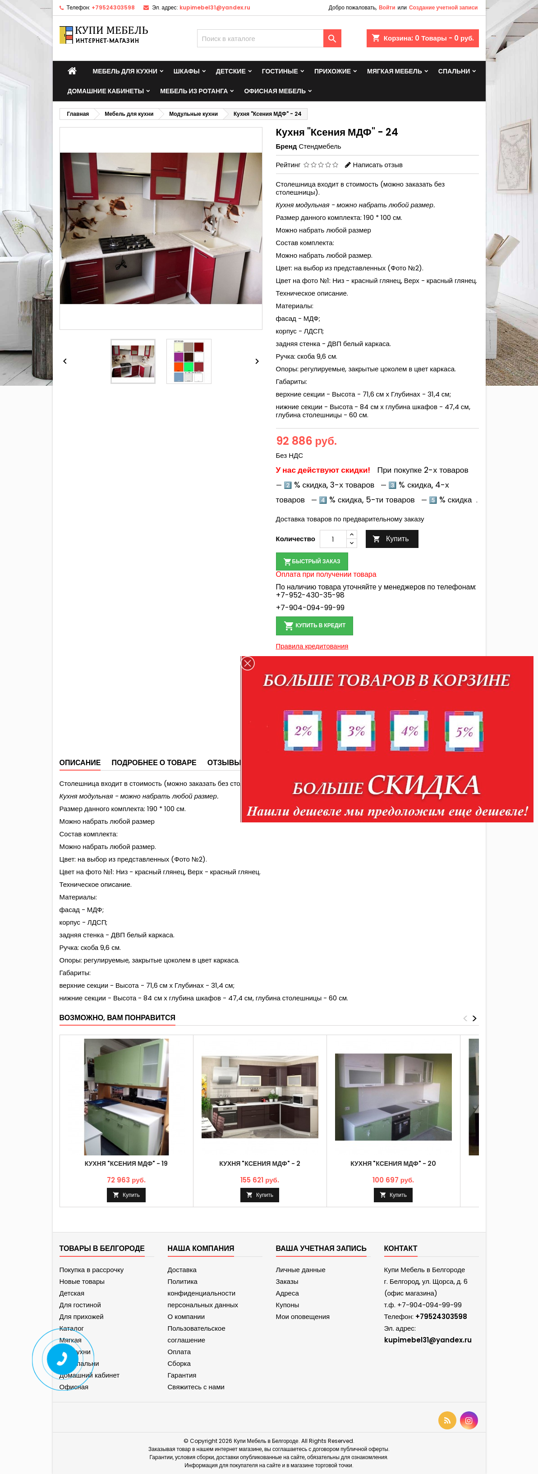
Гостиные (280, 71)
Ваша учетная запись (321, 1248)
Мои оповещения (303, 1316)
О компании (186, 1316)
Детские (231, 71)
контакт (401, 1248)
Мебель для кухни (125, 71)
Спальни (454, 71)
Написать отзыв (378, 164)
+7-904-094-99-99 (310, 607)
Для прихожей (82, 1316)
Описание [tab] (80, 763)
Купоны (287, 1305)
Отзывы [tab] (224, 763)
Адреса (287, 1293)
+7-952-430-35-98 (310, 595)
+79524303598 (113, 7)
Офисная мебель (275, 91)
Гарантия (182, 1375)
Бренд (286, 146)
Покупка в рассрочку (92, 1269)
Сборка (179, 1363)
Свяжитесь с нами (196, 1387)
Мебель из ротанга (194, 91)
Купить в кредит (315, 626)
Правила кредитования (312, 646)
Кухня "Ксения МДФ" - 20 (393, 1163)
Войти (387, 7)
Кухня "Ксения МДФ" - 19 (126, 1163)
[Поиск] (269, 38)
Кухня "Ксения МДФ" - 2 (259, 1163)
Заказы (287, 1281)
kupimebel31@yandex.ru (214, 7)
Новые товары (82, 1281)
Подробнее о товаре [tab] (153, 763)
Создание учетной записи (443, 7)
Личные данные (301, 1269)
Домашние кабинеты (106, 91)
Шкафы (187, 71)
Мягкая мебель (394, 71)
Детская (72, 1293)
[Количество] (333, 539)
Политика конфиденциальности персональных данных (203, 1293)
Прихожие (332, 71)
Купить (390, 539)
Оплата (179, 1351)
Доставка (182, 1269)
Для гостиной (80, 1305)
